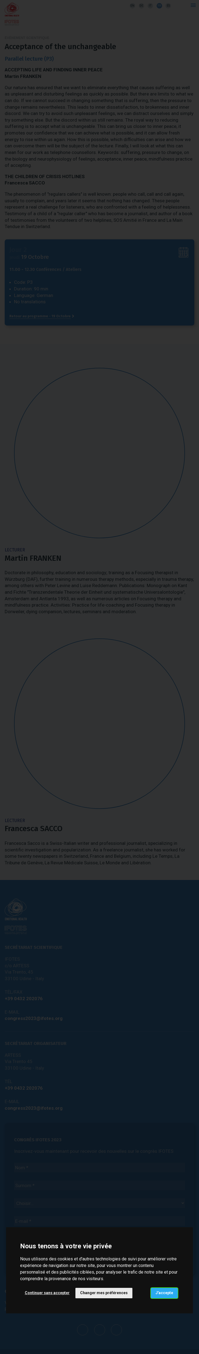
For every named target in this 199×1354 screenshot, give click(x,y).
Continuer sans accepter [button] (47, 1293)
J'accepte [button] (164, 1293)
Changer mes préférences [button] (104, 1293)
